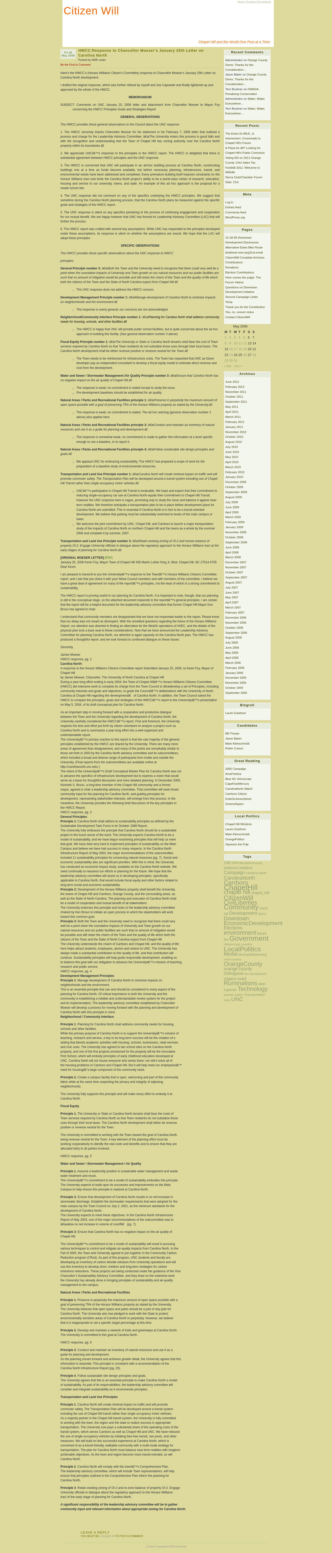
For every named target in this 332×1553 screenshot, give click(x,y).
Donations (232, 267)
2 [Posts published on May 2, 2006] (230, 337)
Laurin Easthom (235, 713)
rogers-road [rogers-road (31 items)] (235, 978)
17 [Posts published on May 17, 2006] (235, 349)
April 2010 (232, 462)
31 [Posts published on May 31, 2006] (235, 360)
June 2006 (232, 647)
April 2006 (232, 657)
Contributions (234, 262)
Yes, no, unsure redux (239, 312)
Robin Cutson (234, 748)
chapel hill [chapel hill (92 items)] (237, 892)
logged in (107, 1536)
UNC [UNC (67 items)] (237, 999)
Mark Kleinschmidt (237, 743)
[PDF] (109, 557)
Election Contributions (239, 272)
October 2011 (234, 396)
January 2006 (234, 672)
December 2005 (235, 677)
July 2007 (231, 587)
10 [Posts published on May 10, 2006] (235, 343)
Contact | (252, 2)
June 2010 (232, 451)
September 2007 (236, 577)
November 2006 (235, 622)
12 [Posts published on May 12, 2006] (245, 343)
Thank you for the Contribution (245, 307)
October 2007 (234, 572)
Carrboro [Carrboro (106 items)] (236, 882)
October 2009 (234, 487)
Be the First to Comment (75, 64)
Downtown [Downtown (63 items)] (236, 918)
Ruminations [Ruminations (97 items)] (240, 983)
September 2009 (236, 492)
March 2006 (233, 662)
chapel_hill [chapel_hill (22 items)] (260, 892)
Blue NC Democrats (238, 778)
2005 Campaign (235, 768)
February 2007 (235, 612)
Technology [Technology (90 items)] (253, 989)
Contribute (264, 2)
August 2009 (233, 497)
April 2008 (232, 552)
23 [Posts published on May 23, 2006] (231, 355)
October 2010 (234, 436)
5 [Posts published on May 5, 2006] (244, 337)
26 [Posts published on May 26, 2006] (245, 355)
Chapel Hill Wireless (238, 824)
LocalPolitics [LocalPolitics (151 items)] (242, 949)
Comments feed (235, 212)
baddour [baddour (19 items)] (246, 868)
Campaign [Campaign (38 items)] (234, 872)
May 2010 (231, 457)
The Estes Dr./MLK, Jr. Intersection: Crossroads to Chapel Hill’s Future (242, 138)
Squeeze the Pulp (237, 844)
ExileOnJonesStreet (238, 798)
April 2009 (232, 512)
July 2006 (231, 642)
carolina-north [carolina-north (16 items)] (256, 873)
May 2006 (231, 652)
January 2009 (234, 527)
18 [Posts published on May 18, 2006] (240, 349)
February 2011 (235, 421)
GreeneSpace (234, 803)
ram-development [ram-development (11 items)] (255, 973)
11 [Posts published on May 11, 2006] (240, 343)
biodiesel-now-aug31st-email (244, 252)
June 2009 (232, 507)
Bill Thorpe (232, 733)
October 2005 (234, 687)
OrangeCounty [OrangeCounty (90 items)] (243, 964)
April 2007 (232, 602)
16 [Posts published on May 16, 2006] (231, 349)
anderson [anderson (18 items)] (231, 868)
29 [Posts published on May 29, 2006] (226, 360)
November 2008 (235, 532)
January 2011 (234, 426)
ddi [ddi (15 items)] (226, 913)
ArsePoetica (233, 773)
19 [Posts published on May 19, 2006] (245, 349)
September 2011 (236, 401)
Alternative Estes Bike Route (244, 247)
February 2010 (235, 472)
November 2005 (235, 682)
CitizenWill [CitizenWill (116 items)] (238, 897)
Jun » (238, 366)
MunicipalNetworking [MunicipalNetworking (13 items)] (252, 954)
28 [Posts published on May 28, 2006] (254, 355)
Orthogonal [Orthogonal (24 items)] (233, 973)
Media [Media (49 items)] (230, 954)
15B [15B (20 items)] (227, 863)
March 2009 (233, 517)
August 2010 (233, 441)
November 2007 (235, 567)
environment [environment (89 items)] (240, 932)
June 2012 (232, 381)
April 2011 (232, 411)
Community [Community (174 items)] (241, 907)
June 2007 (232, 592)
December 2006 (235, 617)
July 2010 (231, 446)
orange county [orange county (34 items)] (238, 968)
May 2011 (231, 406)
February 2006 (235, 667)
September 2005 (236, 692)
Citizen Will (91, 11)
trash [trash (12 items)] (227, 1000)
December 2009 (235, 481)
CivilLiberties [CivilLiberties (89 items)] (240, 902)
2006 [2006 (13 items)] (234, 863)
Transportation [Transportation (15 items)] (254, 995)
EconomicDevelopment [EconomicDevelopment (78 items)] (253, 923)
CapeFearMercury (237, 783)
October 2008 (234, 537)
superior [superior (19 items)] (230, 990)
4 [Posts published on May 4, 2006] (239, 337)
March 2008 (233, 557)
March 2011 (233, 416)
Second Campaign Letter (241, 296)
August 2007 (233, 582)
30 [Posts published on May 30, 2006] (231, 360)
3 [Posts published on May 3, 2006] (235, 337)
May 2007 (231, 597)
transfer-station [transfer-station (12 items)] (234, 994)
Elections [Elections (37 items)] (233, 927)
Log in (229, 202)
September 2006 (236, 632)
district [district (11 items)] (262, 913)
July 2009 (231, 502)
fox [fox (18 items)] (226, 939)
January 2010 (234, 476)
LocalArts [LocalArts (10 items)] (246, 944)
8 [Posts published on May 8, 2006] (225, 343)
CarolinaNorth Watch (239, 788)
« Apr (227, 366)
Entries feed (233, 207)
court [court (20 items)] (263, 908)
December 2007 (235, 562)
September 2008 (236, 542)
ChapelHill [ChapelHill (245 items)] (241, 887)
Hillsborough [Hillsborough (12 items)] (232, 944)
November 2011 (235, 391)
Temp (229, 301)
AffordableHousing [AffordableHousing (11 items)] (250, 862)
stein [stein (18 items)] (262, 984)
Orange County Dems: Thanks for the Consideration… (246, 64)
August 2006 (233, 637)
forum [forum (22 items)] (262, 933)
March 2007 (233, 607)
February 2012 (235, 386)
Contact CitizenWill (237, 317)
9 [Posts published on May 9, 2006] (230, 343)
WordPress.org (235, 217)
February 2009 (235, 522)
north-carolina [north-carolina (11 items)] (232, 959)
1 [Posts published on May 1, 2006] (225, 337)
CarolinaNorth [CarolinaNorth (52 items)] (239, 878)
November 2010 (235, 432)
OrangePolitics (235, 839)
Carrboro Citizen (236, 793)
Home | (242, 2)
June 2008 (232, 547)
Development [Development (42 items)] (243, 913)
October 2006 (234, 627)
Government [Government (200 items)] (249, 938)
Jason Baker (233, 738)
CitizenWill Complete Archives (244, 257)
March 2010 (233, 467)
